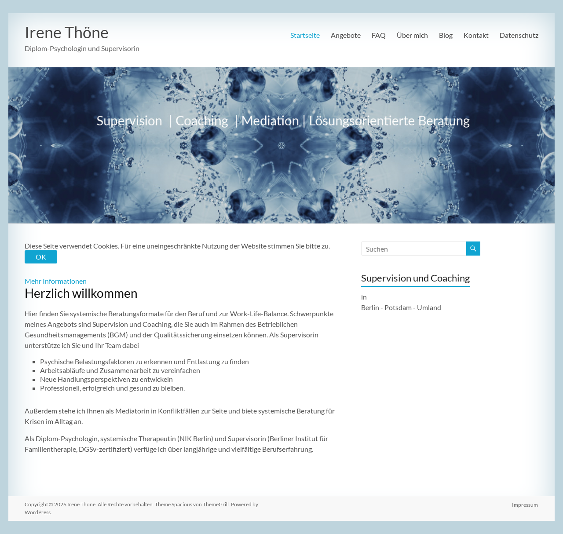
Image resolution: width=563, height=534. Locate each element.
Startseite (305, 35)
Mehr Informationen (56, 281)
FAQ (379, 35)
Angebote (346, 35)
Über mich (412, 35)
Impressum (525, 504)
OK (41, 256)
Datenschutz (519, 35)
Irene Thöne (67, 32)
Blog (446, 35)
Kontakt (476, 35)
